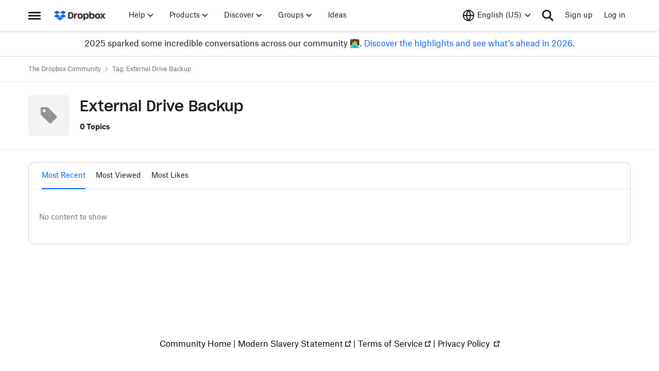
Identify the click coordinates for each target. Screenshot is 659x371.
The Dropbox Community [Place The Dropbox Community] (64, 69)
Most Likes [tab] (169, 175)
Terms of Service (390, 344)
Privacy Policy (465, 344)
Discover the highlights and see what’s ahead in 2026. (468, 44)
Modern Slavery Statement (290, 344)
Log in (615, 15)
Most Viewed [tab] (118, 175)
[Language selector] (496, 15)
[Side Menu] (34, 15)
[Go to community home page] (79, 15)
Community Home (195, 344)
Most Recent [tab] (63, 175)
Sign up (579, 15)
